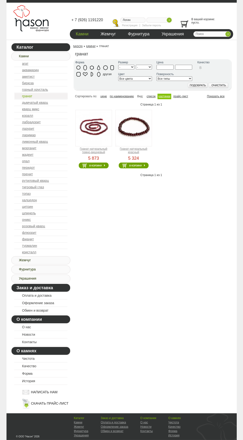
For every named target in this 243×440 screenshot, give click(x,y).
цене (103, 96)
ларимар (29, 135)
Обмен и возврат (35, 310)
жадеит (27, 155)
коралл (27, 116)
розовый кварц (33, 226)
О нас (26, 327)
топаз (26, 194)
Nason (78, 46)
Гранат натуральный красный (133, 150)
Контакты (29, 342)
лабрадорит (31, 122)
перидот (28, 168)
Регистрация (130, 25)
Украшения (173, 34)
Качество (29, 366)
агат (25, 64)
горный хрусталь (35, 90)
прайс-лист (180, 96)
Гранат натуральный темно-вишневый (93, 150)
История (28, 381)
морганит (29, 148)
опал (26, 161)
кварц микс (30, 109)
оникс (26, 220)
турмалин (29, 246)
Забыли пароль (151, 25)
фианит (28, 239)
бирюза (28, 83)
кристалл (29, 252)
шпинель (29, 213)
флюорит (29, 233)
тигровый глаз (33, 187)
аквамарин (30, 70)
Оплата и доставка (37, 295)
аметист (28, 77)
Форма (27, 373)
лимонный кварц (35, 142)
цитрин (27, 207)
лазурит (28, 129)
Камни (82, 34)
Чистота (28, 359)
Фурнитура (139, 34)
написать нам (44, 392)
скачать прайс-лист (50, 403)
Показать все (215, 96)
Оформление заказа (38, 303)
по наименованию (122, 96)
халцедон (29, 200)
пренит (27, 174)
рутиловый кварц (35, 181)
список (151, 96)
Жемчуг (108, 34)
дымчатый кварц (35, 103)
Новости (28, 334)
